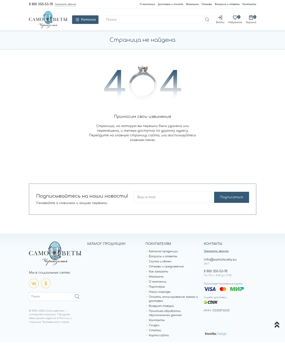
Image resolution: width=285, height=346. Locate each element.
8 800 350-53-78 (41, 4)
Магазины (192, 4)
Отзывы (206, 4)
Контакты (249, 4)
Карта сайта (159, 338)
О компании (147, 4)
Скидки (154, 328)
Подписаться (234, 200)
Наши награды (160, 295)
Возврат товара (161, 309)
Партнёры (157, 290)
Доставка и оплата (170, 4)
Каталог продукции (163, 254)
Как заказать (158, 275)
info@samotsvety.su (220, 263)
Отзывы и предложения (166, 270)
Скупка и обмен (160, 265)
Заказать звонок (216, 254)
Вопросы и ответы (227, 4)
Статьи (155, 333)
